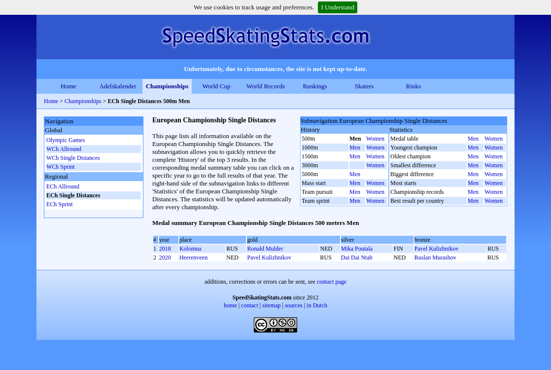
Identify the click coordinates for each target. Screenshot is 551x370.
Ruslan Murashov (435, 257)
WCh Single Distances (73, 157)
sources (294, 305)
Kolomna (190, 248)
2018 (165, 248)
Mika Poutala (357, 248)
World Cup (216, 86)
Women (375, 138)
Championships (167, 86)
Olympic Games (65, 140)
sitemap (271, 305)
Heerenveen (193, 257)
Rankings (315, 86)
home (230, 305)
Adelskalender (117, 86)
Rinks (413, 86)
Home (68, 86)
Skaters (364, 86)
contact (249, 305)
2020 (165, 257)
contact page (331, 281)
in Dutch (317, 305)
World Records (265, 86)
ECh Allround (62, 186)
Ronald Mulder (265, 248)
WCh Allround (63, 149)
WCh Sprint (60, 166)
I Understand (337, 7)
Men (354, 147)
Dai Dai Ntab (357, 257)
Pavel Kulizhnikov (436, 248)
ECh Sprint (59, 204)
